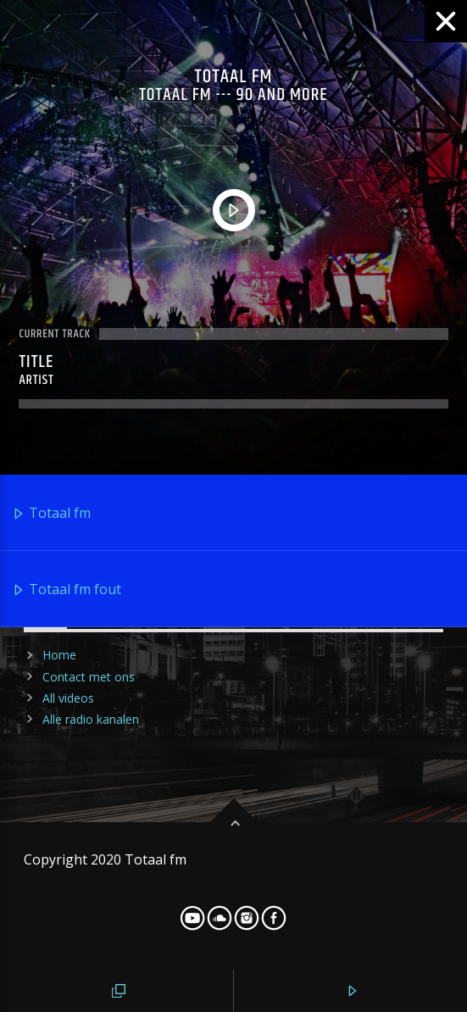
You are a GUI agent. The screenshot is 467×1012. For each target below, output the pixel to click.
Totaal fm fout (66, 590)
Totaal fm (51, 514)
